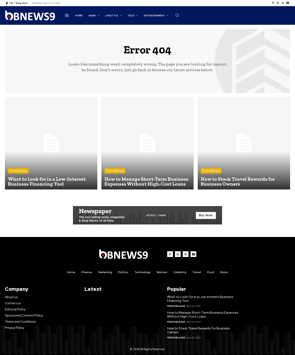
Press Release (18, 170)
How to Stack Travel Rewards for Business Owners (198, 330)
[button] (177, 15)
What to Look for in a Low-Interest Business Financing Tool (200, 299)
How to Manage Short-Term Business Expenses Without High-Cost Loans (202, 314)
